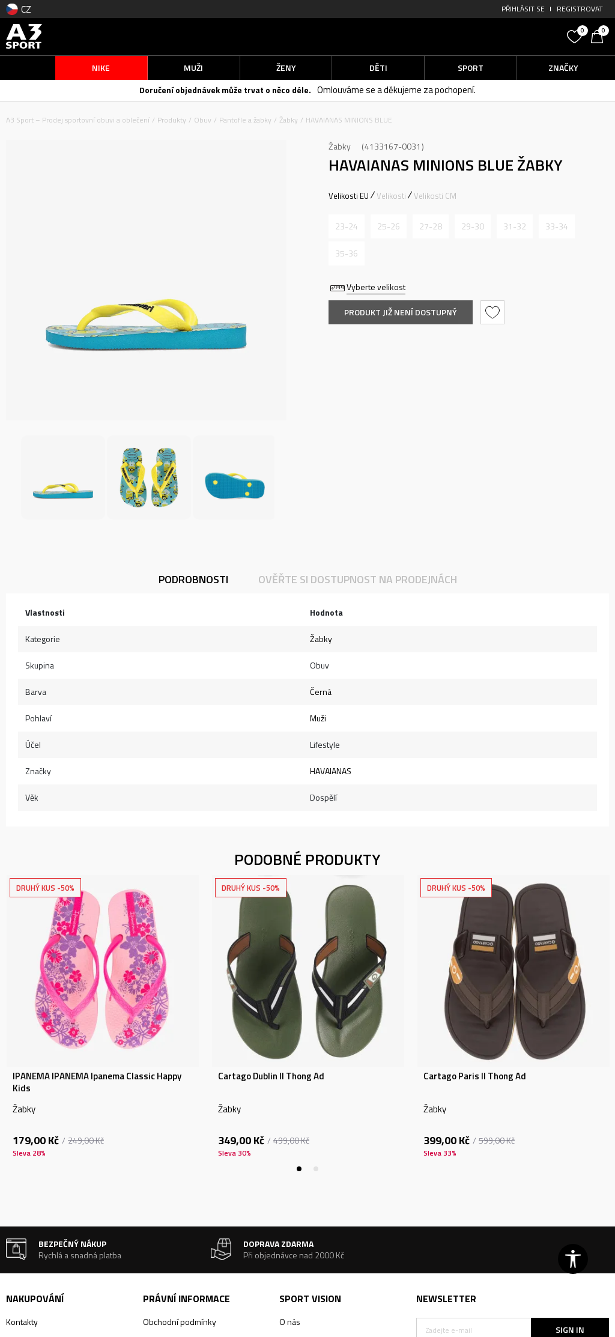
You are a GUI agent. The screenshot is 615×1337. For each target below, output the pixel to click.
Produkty (171, 120)
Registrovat (580, 8)
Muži (318, 718)
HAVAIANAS (330, 771)
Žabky (288, 120)
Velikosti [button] (391, 196)
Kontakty (22, 1321)
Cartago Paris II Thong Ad (474, 1076)
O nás (289, 1321)
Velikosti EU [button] (349, 196)
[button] (488, 36)
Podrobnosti (193, 579)
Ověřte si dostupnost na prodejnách (357, 579)
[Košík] (600, 35)
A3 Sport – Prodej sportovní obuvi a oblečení (78, 120)
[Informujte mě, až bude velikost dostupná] (347, 226)
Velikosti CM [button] (435, 196)
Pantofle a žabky (245, 120)
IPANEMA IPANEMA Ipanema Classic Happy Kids (97, 1082)
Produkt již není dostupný (400, 312)
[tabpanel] (102, 1023)
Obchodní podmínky (179, 1321)
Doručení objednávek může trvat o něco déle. (225, 89)
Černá (321, 691)
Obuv (202, 120)
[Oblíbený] (576, 35)
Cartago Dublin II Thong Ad (271, 1076)
